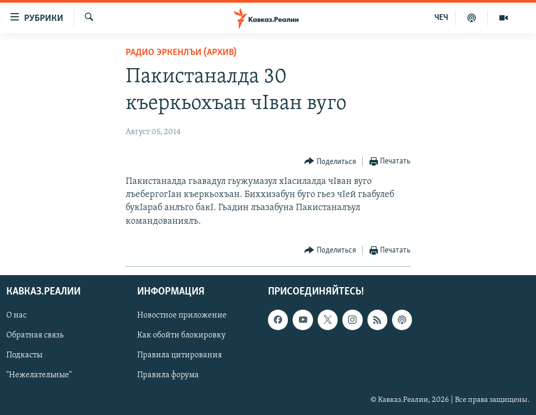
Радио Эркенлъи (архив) (181, 53)
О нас (16, 315)
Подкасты (24, 355)
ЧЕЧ (441, 18)
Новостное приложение (182, 315)
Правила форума (168, 375)
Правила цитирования (179, 355)
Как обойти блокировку (181, 335)
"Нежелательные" (39, 375)
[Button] (330, 162)
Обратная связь (34, 335)
